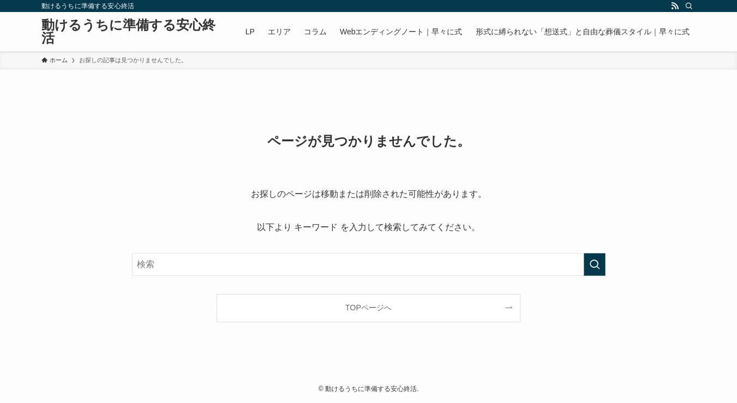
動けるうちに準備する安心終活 (128, 32)
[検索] (689, 6)
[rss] (675, 6)
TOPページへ (368, 307)
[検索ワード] (369, 264)
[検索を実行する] (595, 264)
